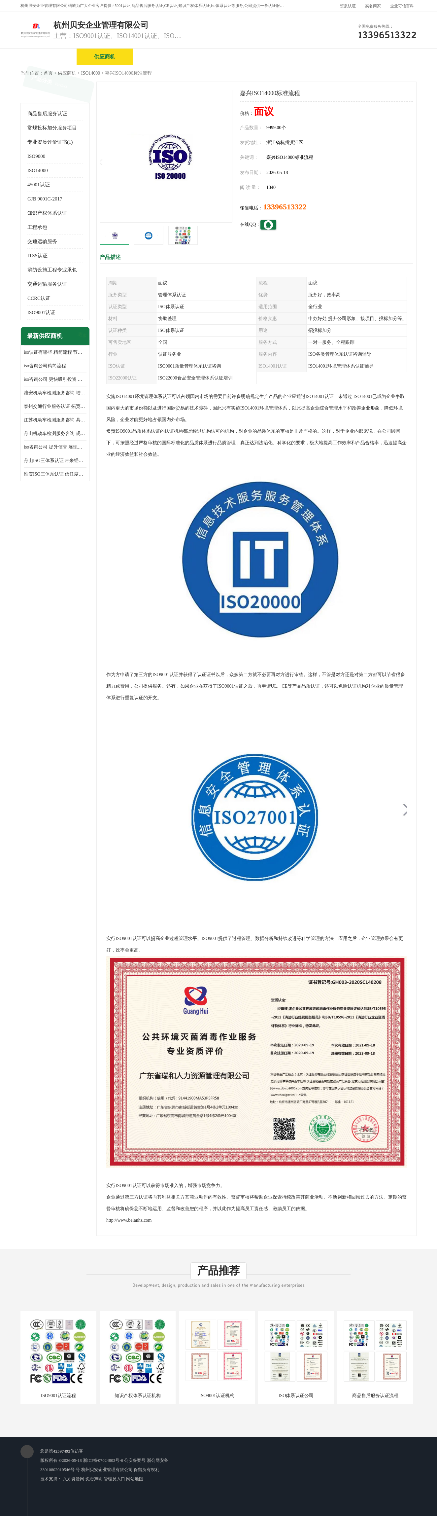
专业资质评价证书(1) (50, 142)
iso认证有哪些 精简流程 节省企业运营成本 (55, 352)
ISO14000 (90, 73)
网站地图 (134, 1478)
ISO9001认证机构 (217, 1395)
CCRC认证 (38, 298)
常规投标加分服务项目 (52, 127)
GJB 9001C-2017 (44, 198)
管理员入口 (114, 1478)
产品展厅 (273, 56)
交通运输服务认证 (47, 284)
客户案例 (385, 56)
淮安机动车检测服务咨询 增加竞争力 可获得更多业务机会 (55, 392)
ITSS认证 (37, 255)
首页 (48, 73)
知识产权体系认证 (47, 213)
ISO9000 (36, 156)
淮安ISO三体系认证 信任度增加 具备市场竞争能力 (55, 474)
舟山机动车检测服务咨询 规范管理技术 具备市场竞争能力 (55, 433)
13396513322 (285, 206)
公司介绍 (216, 56)
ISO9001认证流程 (58, 1395)
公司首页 (48, 56)
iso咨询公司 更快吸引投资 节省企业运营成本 (55, 379)
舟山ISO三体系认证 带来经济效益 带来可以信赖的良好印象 (55, 460)
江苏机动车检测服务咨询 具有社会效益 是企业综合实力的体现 (55, 419)
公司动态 (329, 56)
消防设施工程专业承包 (52, 269)
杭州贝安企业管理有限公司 (107, 1469)
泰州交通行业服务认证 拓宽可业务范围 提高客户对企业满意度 (55, 406)
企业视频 (160, 56)
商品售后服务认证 (47, 113)
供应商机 (104, 56)
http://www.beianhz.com (129, 1220)
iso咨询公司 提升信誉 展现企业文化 (55, 447)
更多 (81, 336)
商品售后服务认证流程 (375, 1395)
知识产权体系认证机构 (138, 1395)
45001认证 (38, 184)
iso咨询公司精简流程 (45, 365)
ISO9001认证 (41, 312)
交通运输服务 (42, 241)
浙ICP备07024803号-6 (103, 1460)
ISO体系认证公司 (296, 1395)
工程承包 (37, 227)
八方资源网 (73, 1478)
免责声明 (94, 1478)
